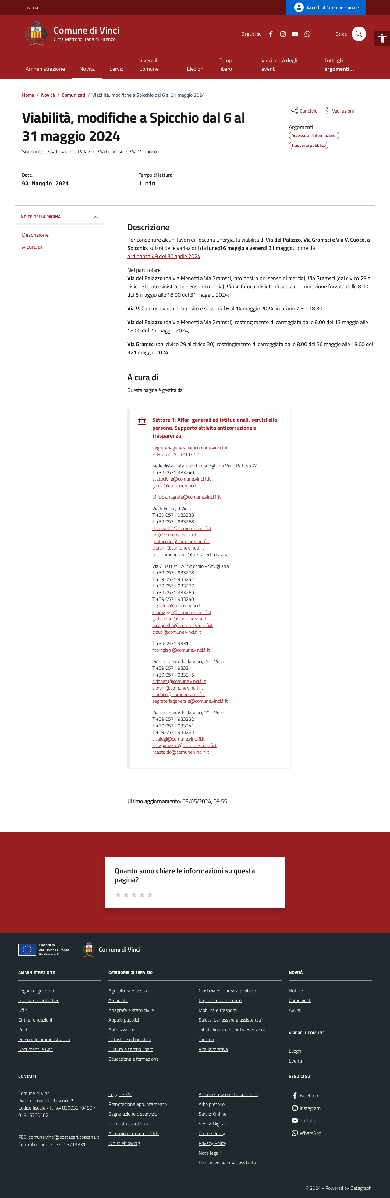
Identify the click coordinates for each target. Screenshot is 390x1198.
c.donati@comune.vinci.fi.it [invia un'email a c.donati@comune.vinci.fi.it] (179, 681)
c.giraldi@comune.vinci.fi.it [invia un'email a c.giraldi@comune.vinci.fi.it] (178, 605)
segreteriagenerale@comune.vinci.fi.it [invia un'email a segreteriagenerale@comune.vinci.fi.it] (190, 448)
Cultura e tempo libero (130, 1049)
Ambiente (118, 1000)
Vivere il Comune (149, 64)
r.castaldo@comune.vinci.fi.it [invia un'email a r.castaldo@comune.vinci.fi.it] (180, 752)
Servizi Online (212, 1113)
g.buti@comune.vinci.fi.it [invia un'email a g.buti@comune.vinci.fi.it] (176, 485)
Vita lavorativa (213, 1049)
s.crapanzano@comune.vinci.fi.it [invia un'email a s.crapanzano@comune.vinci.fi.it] (184, 745)
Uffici (23, 1010)
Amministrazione (45, 69)
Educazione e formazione (133, 1059)
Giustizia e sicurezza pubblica (227, 990)
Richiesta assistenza (129, 1123)
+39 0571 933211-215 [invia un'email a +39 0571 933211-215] (176, 454)
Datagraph (361, 1188)
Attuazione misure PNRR (133, 1133)
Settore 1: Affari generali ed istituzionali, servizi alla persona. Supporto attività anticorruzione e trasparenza (214, 428)
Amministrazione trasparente (228, 1094)
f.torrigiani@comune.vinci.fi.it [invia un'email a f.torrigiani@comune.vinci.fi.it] (181, 650)
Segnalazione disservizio (132, 1113)
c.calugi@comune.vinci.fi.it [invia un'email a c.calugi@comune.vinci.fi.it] (178, 739)
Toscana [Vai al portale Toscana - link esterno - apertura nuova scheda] (31, 7)
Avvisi (295, 1010)
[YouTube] (293, 34)
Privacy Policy (212, 1143)
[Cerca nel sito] (359, 34)
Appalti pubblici (123, 1019)
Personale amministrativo (44, 1039)
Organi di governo (36, 990)
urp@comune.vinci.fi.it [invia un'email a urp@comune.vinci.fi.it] (174, 535)
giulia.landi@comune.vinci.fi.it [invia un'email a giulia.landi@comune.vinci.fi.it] (181, 618)
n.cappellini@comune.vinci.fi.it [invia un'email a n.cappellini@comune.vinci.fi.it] (182, 625)
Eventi (295, 1060)
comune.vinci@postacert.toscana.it (64, 1137)
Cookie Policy (212, 1133)
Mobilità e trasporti (218, 1010)
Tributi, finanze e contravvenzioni (232, 1029)
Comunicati (300, 1000)
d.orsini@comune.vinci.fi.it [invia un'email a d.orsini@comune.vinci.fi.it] (178, 548)
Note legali (210, 1153)
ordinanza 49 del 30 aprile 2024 (163, 256)
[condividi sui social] (304, 111)
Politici (24, 1029)
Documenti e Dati (35, 1049)
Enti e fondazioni (35, 1019)
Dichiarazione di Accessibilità (227, 1162)
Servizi (117, 69)
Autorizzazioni (122, 1029)
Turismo (206, 1039)
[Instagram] (281, 34)
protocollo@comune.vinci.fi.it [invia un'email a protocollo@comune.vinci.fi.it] (181, 541)
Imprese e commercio (220, 1000)
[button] (382, 38)
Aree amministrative (38, 1000)
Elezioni (196, 69)
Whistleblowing (124, 1143)
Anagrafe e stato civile (131, 1010)
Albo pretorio (212, 1104)
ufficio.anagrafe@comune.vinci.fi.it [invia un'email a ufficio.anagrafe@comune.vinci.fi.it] (186, 497)
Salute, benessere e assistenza (230, 1019)
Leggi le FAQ (121, 1094)
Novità (87, 69)
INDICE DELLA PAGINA (60, 216)
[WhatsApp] (305, 34)
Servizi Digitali (213, 1123)
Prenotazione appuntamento (137, 1104)
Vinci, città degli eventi (279, 64)
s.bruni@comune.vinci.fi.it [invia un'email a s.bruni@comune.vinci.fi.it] (177, 688)
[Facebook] (268, 34)
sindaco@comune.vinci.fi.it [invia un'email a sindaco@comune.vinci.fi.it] (178, 694)
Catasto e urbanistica (129, 1039)
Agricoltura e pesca (127, 990)
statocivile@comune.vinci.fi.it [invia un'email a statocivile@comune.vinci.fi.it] (181, 479)
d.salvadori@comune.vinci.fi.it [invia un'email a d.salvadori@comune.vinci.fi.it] (181, 528)
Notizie (296, 990)
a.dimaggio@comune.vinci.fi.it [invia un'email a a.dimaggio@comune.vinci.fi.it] (181, 612)
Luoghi (295, 1051)
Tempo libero (227, 64)
